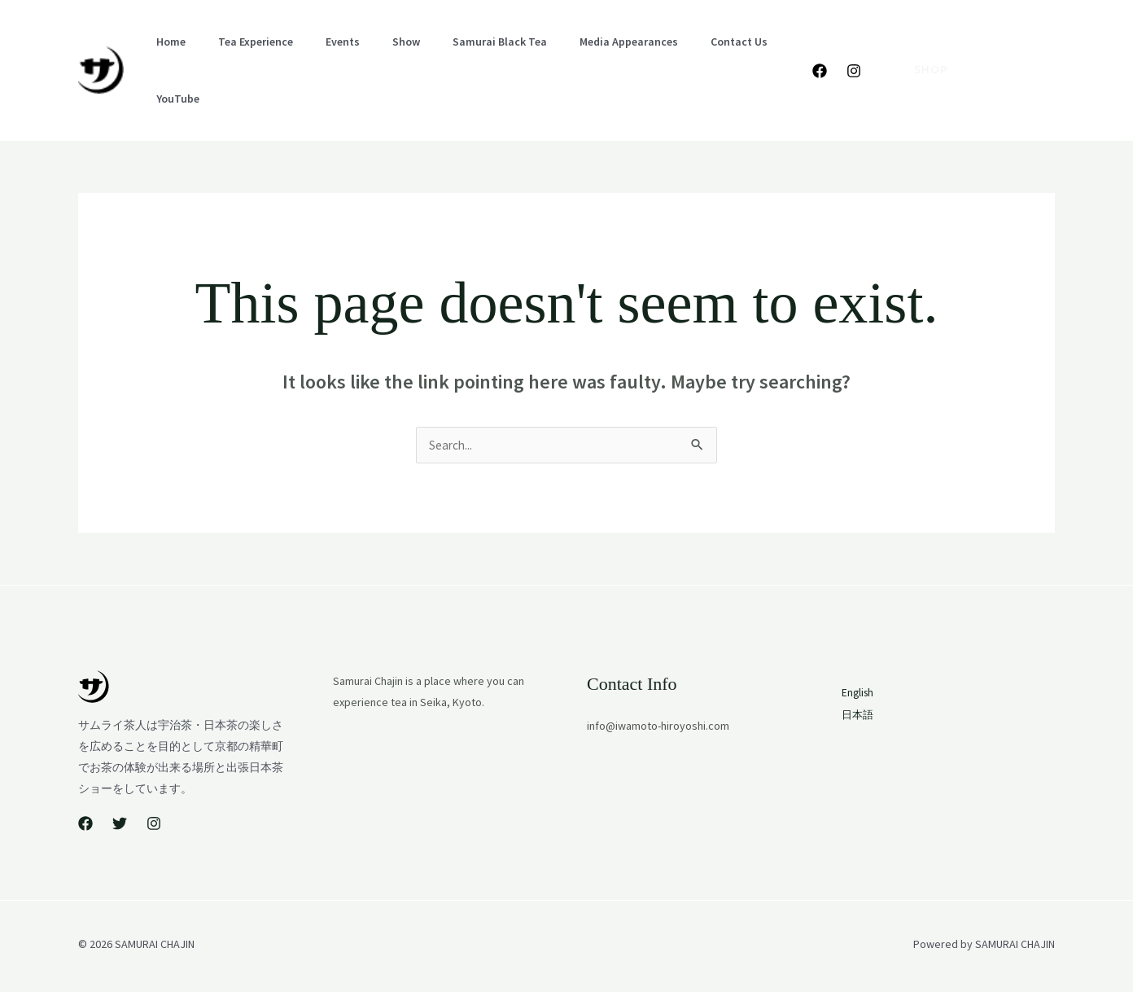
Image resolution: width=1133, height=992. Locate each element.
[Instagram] (853, 51)
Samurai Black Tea (441, 49)
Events (310, 49)
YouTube (724, 49)
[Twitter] (119, 784)
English (1036, 29)
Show (360, 49)
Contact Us (654, 49)
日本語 (1036, 51)
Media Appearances (557, 49)
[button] (921, 50)
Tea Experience (236, 49)
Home (164, 49)
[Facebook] (819, 51)
